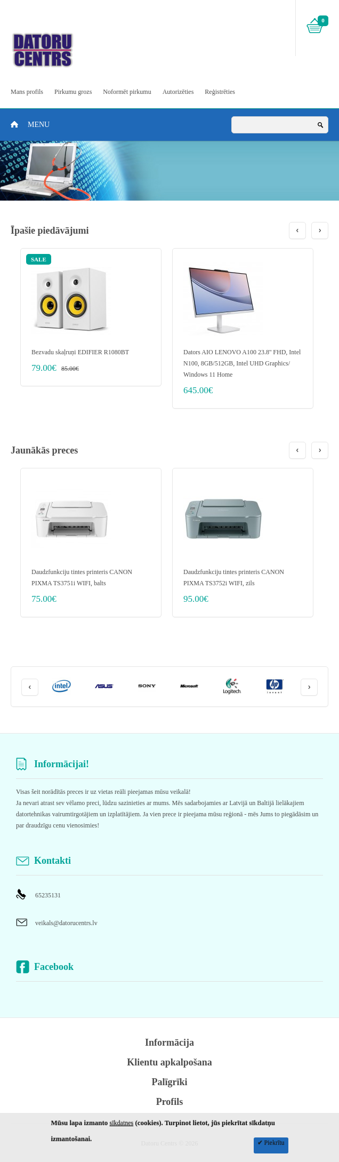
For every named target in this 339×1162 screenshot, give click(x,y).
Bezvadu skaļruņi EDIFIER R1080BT (80, 352)
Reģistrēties (220, 91)
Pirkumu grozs (73, 91)
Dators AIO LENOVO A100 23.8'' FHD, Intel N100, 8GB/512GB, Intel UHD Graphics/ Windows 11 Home (242, 363)
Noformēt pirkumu (127, 91)
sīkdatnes (122, 1123)
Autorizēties (178, 91)
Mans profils (27, 91)
